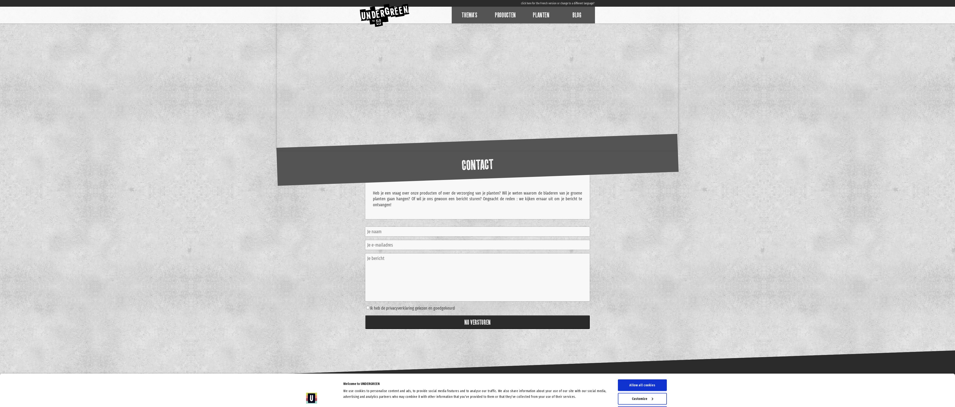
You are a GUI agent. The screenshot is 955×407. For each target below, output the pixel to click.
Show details (515, 382)
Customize (642, 368)
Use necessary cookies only (642, 395)
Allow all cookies (642, 355)
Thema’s (469, 15)
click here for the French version (539, 3)
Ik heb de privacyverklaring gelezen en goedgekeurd (412, 308)
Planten (541, 15)
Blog (577, 15)
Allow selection (642, 382)
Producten (505, 15)
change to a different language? (577, 3)
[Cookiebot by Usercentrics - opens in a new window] (312, 397)
